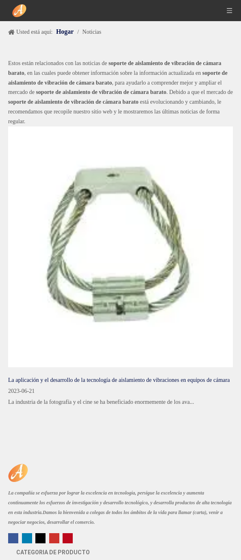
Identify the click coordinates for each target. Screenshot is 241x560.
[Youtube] (55, 537)
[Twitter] (41, 537)
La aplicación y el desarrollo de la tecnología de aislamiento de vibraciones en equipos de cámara (119, 380)
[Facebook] (14, 537)
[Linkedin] (28, 537)
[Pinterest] (68, 537)
